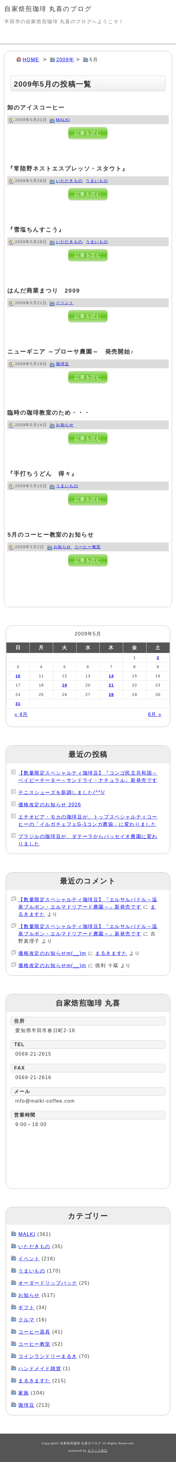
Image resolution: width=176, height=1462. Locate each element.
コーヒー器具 (34, 1331)
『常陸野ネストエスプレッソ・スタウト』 (67, 168)
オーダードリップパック (47, 1283)
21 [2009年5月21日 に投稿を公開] (111, 685)
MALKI (63, 119)
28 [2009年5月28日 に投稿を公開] (111, 694)
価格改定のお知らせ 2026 (49, 804)
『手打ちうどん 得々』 (42, 473)
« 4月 (21, 714)
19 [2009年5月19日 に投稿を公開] (64, 685)
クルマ (26, 1319)
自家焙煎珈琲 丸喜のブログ (48, 8)
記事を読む (87, 133)
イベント (65, 303)
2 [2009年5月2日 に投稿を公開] (158, 657)
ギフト (26, 1307)
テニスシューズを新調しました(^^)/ (61, 792)
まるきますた (111, 953)
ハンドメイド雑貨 (39, 1368)
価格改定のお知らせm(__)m (52, 953)
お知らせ (65, 425)
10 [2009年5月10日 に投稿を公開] (18, 676)
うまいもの (97, 180)
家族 (23, 1392)
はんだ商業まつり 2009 (43, 290)
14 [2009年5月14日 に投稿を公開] (111, 676)
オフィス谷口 (98, 1450)
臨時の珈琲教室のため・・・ (48, 412)
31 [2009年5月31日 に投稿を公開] (18, 703)
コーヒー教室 (87, 547)
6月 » (155, 714)
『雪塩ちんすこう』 (35, 229)
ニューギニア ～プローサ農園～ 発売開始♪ (70, 351)
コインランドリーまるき (47, 1356)
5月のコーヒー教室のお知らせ (50, 534)
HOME (30, 59)
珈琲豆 (62, 364)
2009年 (65, 59)
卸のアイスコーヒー (35, 107)
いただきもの (69, 180)
